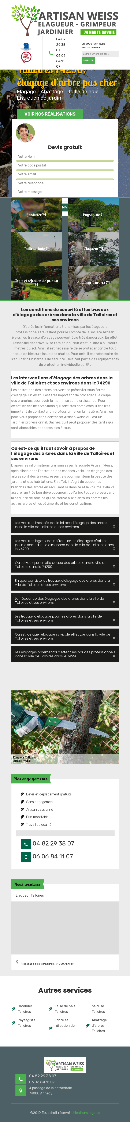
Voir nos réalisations (50, 114)
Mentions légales (86, 1113)
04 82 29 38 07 (61, 44)
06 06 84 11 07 (61, 61)
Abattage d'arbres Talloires (96, 1025)
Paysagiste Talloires (23, 1023)
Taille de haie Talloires (62, 1009)
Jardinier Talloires (22, 1009)
